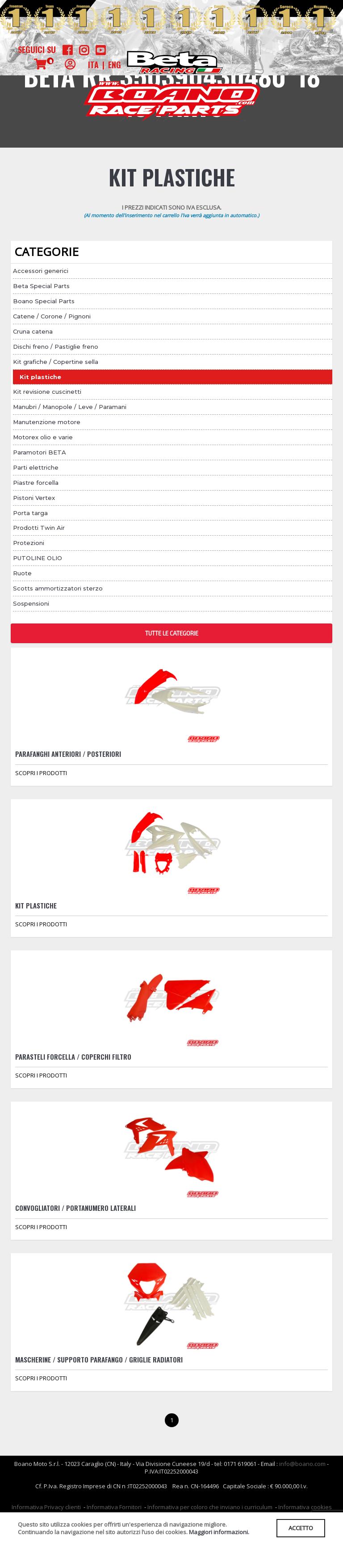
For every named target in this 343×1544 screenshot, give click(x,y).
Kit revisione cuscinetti (47, 391)
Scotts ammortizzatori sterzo (58, 588)
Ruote (22, 573)
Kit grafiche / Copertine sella (55, 361)
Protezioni (28, 542)
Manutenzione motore (46, 421)
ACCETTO (301, 1528)
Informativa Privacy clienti (46, 1507)
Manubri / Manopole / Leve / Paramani (69, 406)
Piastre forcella (36, 482)
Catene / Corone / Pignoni (52, 316)
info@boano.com (302, 1464)
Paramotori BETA (39, 452)
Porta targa (30, 512)
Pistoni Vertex (34, 497)
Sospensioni (31, 603)
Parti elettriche (36, 467)
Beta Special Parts (41, 285)
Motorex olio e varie (43, 437)
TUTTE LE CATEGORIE (171, 633)
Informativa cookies (305, 1507)
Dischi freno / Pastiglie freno (55, 346)
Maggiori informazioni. (219, 1532)
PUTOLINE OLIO (37, 557)
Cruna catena (33, 331)
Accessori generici (40, 270)
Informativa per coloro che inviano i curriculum (209, 1507)
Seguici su (37, 49)
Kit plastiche (40, 376)
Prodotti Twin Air (39, 527)
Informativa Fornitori (114, 1507)
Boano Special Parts (44, 301)
